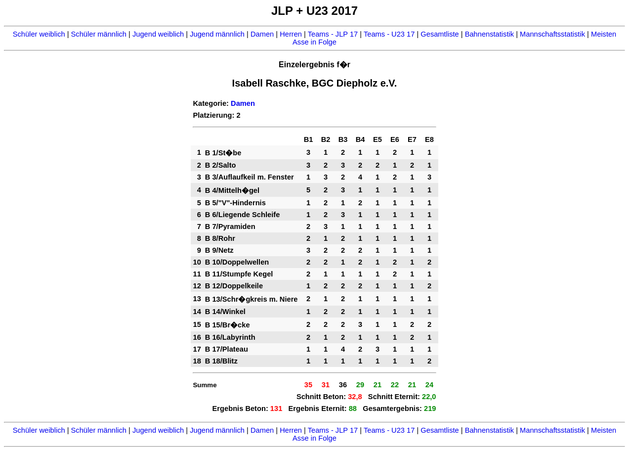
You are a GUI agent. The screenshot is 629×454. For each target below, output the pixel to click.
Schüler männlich (98, 34)
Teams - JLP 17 (333, 34)
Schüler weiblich (39, 34)
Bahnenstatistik (489, 34)
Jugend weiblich (158, 34)
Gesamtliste (439, 34)
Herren (291, 34)
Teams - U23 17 (389, 34)
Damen (262, 34)
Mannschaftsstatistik (552, 34)
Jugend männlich (217, 34)
